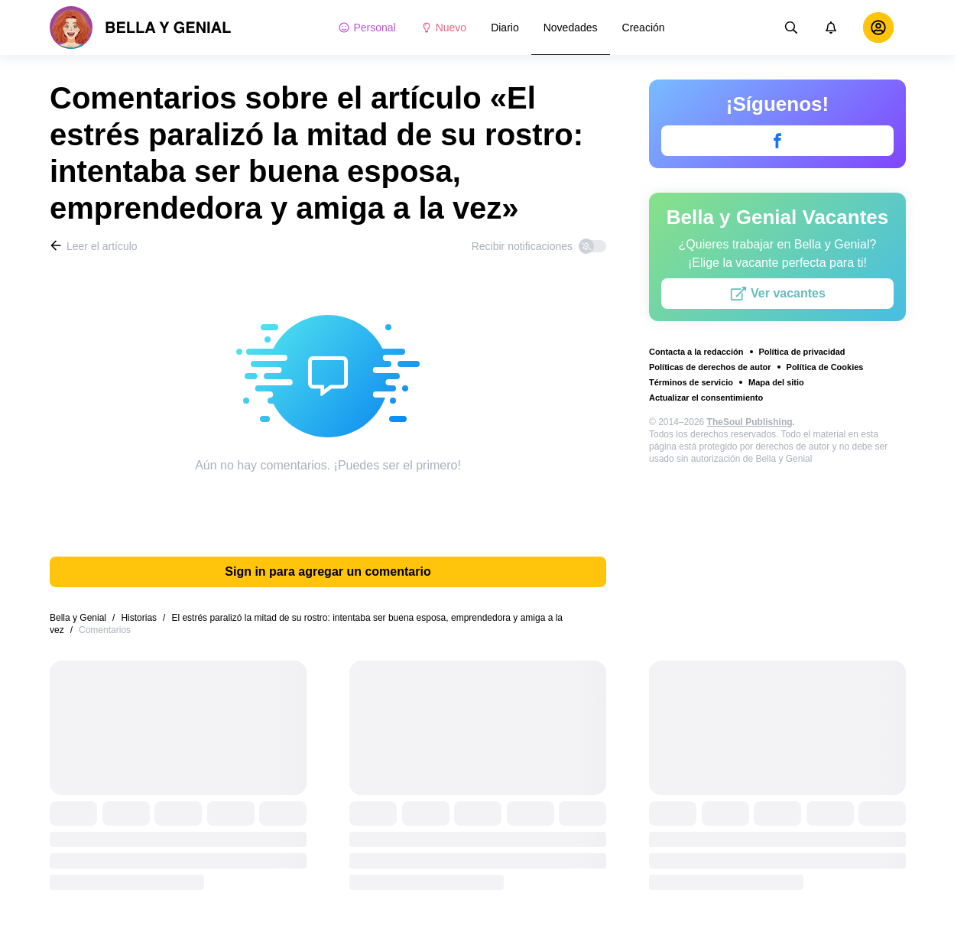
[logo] (141, 27)
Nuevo (443, 27)
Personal (366, 27)
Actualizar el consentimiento (706, 397)
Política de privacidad (802, 351)
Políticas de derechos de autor (710, 367)
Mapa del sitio (776, 382)
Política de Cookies (825, 367)
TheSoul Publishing (750, 422)
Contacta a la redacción (696, 351)
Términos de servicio (691, 382)
